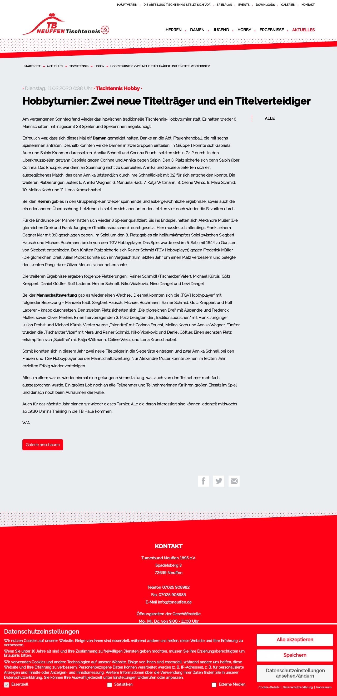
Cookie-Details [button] (269, 685)
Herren (174, 30)
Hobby (244, 30)
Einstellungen (124, 675)
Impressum (323, 685)
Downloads (265, 5)
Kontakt (308, 5)
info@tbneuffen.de (175, 602)
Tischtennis (78, 66)
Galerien (288, 5)
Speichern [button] (295, 653)
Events (244, 5)
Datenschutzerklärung (23, 675)
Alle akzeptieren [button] (295, 637)
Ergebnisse (272, 30)
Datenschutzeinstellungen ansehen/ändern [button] (295, 671)
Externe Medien (228, 682)
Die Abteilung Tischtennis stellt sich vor (176, 5)
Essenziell (16, 682)
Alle (270, 118)
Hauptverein (127, 5)
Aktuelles (303, 30)
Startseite (32, 66)
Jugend (221, 30)
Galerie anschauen (43, 444)
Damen (197, 30)
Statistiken (119, 682)
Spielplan (224, 5)
